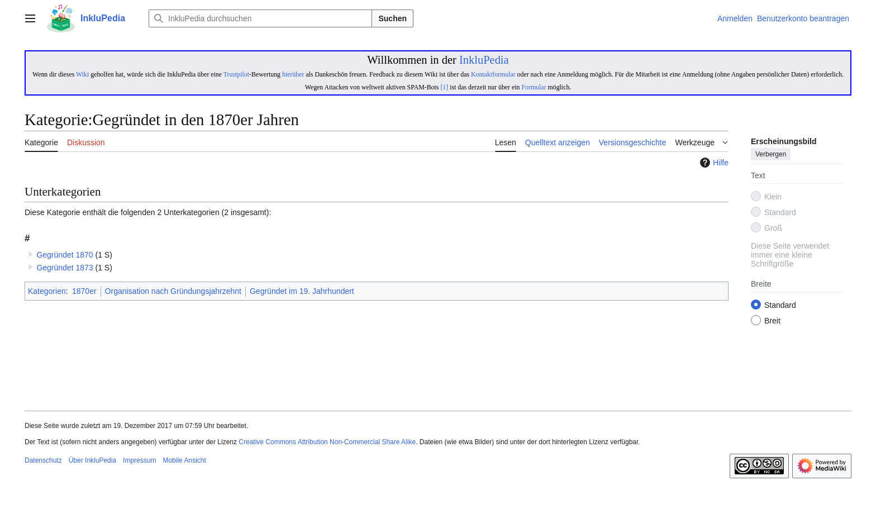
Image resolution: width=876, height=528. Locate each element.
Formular (533, 87)
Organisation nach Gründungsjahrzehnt (173, 291)
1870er (84, 291)
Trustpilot (236, 74)
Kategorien (47, 291)
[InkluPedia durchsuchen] (260, 18)
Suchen (392, 18)
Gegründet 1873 (64, 267)
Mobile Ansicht (184, 460)
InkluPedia (484, 60)
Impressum (139, 460)
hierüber (293, 74)
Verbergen (770, 155)
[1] (444, 87)
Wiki (82, 74)
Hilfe (713, 163)
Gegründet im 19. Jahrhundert (302, 291)
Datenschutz (43, 460)
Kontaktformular (493, 74)
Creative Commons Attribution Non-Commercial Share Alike (327, 442)
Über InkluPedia (92, 460)
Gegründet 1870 (64, 254)
